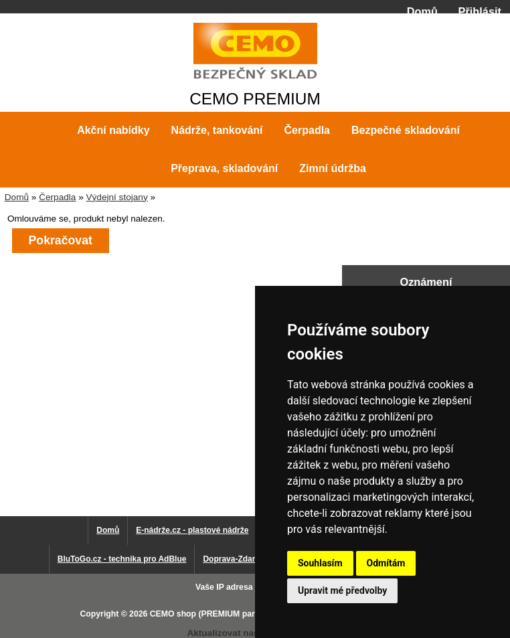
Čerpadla (57, 197)
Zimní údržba (332, 168)
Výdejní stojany (116, 197)
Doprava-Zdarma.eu (240, 559)
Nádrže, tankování (217, 130)
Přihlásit (479, 11)
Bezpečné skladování (405, 130)
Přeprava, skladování (224, 168)
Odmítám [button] (386, 563)
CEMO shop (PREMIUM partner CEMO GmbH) (238, 614)
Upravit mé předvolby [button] (342, 590)
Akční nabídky (113, 130)
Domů (422, 11)
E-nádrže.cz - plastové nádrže (192, 530)
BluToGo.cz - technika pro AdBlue (122, 559)
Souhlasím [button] (320, 563)
